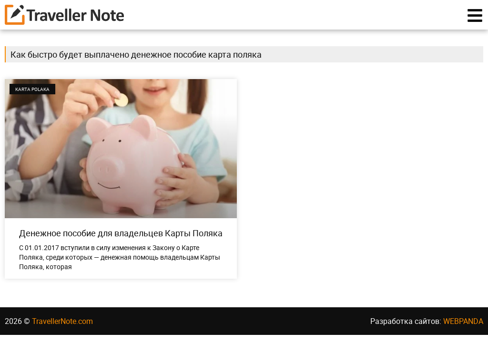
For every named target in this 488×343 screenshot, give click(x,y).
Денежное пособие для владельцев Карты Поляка (121, 233)
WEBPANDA (463, 321)
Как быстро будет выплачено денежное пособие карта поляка (136, 54)
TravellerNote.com (62, 321)
